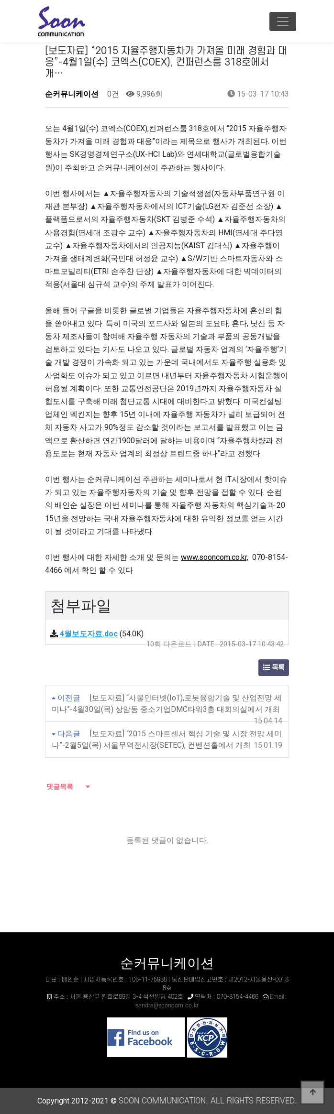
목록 (273, 668)
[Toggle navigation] (282, 21)
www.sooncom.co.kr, (214, 557)
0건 (112, 93)
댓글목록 (59, 786)
